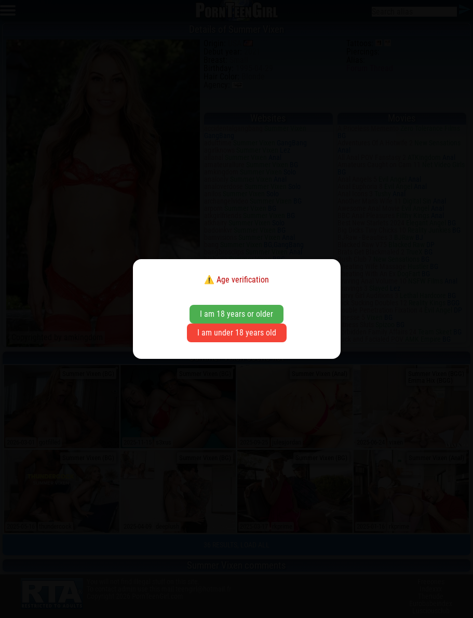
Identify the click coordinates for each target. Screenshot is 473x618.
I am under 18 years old (236, 333)
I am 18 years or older (236, 314)
